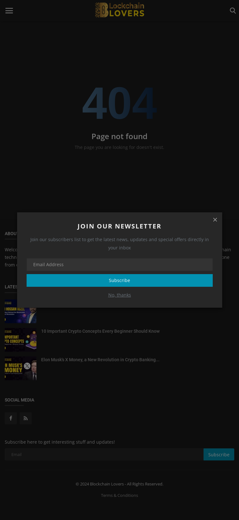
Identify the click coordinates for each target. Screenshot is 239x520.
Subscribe (119, 280)
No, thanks (119, 295)
